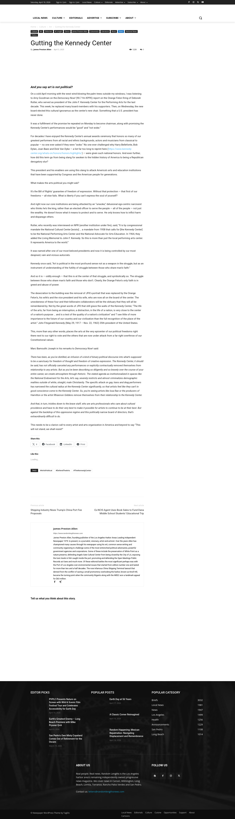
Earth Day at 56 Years (120, 699)
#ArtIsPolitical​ (46, 470)
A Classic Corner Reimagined (124, 714)
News (121, 31)
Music (114, 31)
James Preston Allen (79, 31)
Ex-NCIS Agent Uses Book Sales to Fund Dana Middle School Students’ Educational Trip (119, 512)
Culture (42, 26)
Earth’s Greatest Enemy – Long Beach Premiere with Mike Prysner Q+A (64, 722)
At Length (58, 31)
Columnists (94, 31)
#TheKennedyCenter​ (82, 470)
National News (131, 31)
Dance (67, 31)
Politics (34, 35)
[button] (200, 18)
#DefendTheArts (63, 470)
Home (33, 26)
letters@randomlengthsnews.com (106, 791)
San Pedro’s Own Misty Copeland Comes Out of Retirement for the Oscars (65, 738)
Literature (105, 31)
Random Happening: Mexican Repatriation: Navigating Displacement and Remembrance (126, 732)
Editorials (48, 31)
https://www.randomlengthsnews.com (68, 533)
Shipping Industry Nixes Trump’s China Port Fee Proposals (56, 512)
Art (50, 26)
